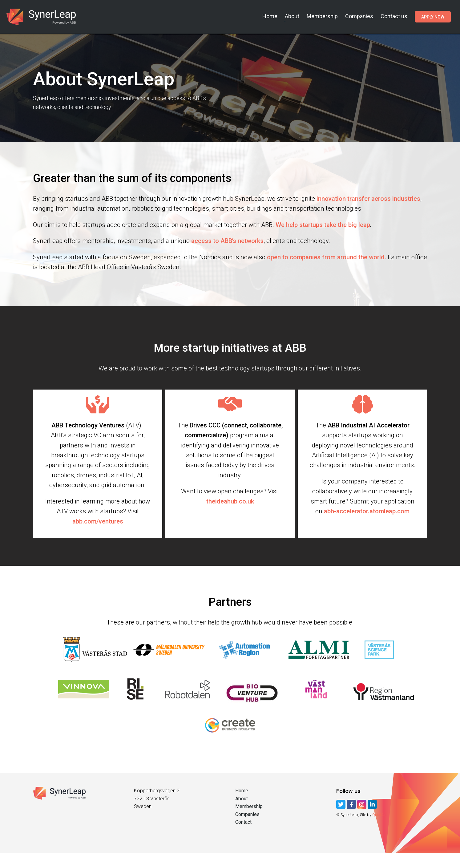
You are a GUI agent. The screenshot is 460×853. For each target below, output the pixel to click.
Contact (243, 822)
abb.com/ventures (97, 521)
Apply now (432, 16)
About (292, 16)
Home (269, 16)
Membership (322, 16)
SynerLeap (42, 17)
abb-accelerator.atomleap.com (367, 511)
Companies (359, 16)
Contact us (394, 16)
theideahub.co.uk (230, 501)
